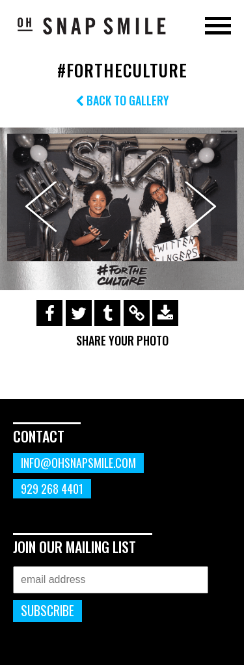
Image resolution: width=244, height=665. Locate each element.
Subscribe (47, 610)
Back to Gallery (122, 100)
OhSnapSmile (91, 25)
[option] (122, 209)
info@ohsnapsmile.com (78, 462)
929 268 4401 (52, 488)
